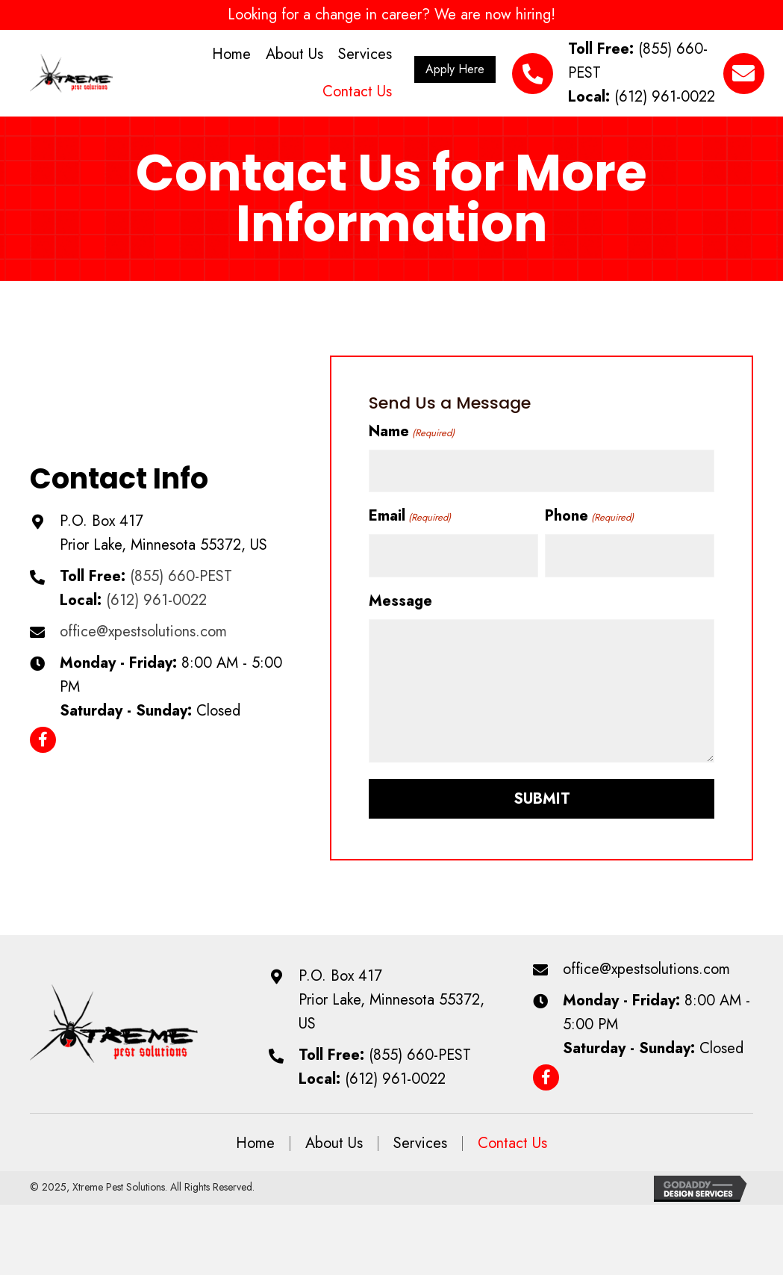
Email (409, 514)
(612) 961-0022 (664, 97)
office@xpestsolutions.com (143, 629)
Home (255, 1139)
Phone (589, 514)
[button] (455, 69)
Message (400, 596)
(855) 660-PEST (181, 574)
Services (420, 1139)
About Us (334, 1139)
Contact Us (512, 1139)
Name (411, 431)
